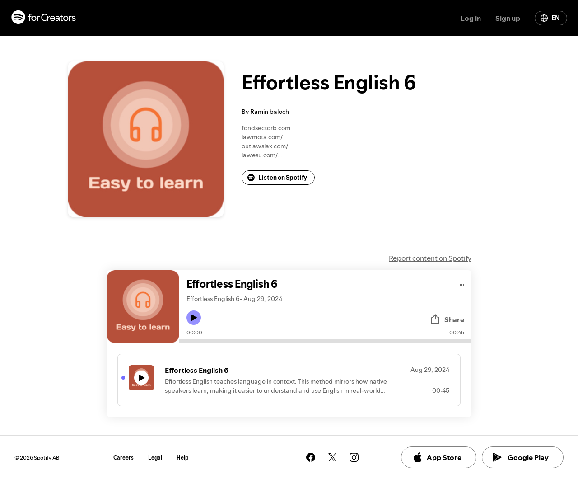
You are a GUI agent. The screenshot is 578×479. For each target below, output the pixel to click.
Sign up (507, 18)
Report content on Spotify (430, 258)
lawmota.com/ (262, 136)
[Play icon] (193, 317)
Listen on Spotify (277, 177)
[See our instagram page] (354, 457)
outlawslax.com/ (265, 145)
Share (447, 319)
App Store (436, 457)
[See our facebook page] (310, 457)
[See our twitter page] (332, 457)
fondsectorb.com (266, 127)
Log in (471, 18)
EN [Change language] (550, 18)
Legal (155, 457)
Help (183, 457)
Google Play (521, 457)
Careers (123, 457)
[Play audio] (462, 283)
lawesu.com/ (260, 155)
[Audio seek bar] (325, 341)
